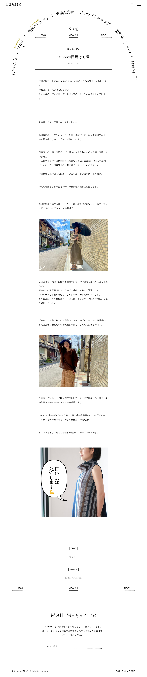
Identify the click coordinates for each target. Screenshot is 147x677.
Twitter (68, 578)
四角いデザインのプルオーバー (80, 320)
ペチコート (78, 294)
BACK (43, 35)
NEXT (103, 35)
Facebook (77, 578)
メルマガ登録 (51, 647)
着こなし (73, 557)
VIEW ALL (73, 35)
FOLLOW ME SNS (125, 671)
